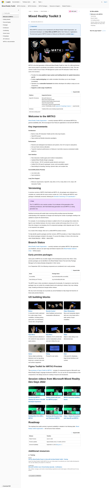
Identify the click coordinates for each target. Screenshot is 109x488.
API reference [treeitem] (6, 38)
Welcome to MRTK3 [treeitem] (8, 16)
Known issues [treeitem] (6, 33)
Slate (65, 354)
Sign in (105, 2)
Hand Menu (31, 334)
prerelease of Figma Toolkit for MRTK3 (41, 370)
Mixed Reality (44, 11)
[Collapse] (18, 10)
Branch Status (94, 18)
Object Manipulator (69, 311)
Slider (65, 334)
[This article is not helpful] (105, 31)
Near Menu (49, 334)
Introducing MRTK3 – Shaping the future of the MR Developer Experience (36, 399)
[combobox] (10, 13)
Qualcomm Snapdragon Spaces (63, 106)
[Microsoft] (3, 2)
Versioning (93, 16)
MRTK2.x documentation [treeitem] (9, 41)
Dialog (48, 354)
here (72, 34)
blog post (58, 444)
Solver (30, 354)
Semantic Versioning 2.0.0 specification (64, 196)
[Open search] (101, 2)
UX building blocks (95, 20)
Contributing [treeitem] (6, 30)
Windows (36, 11)
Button (30, 311)
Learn (30, 11)
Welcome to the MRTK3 (96, 14)
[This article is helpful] (103, 31)
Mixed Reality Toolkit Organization (37, 120)
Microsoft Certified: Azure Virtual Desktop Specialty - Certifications (45, 467)
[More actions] (79, 11)
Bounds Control (50, 311)
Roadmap (93, 25)
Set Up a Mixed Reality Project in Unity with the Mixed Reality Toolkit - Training (48, 459)
